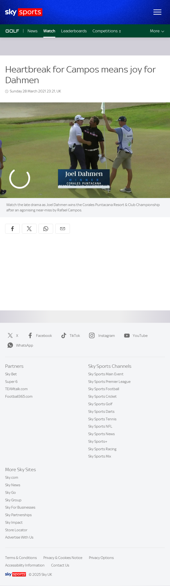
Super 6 (11, 381)
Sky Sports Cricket (102, 396)
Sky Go (10, 492)
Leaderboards (74, 30)
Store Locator (16, 530)
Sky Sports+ (97, 441)
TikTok (69, 335)
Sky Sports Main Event (105, 374)
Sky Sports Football (103, 389)
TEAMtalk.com (16, 389)
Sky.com (11, 477)
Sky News (12, 485)
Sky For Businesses (20, 507)
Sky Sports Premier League (109, 381)
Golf (12, 31)
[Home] (23, 12)
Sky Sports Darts (101, 411)
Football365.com (19, 396)
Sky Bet (11, 374)
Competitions (107, 30)
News (33, 30)
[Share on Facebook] (12, 229)
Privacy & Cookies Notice (62, 558)
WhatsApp (19, 345)
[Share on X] (29, 229)
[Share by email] (62, 229)
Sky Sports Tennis (102, 419)
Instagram (101, 335)
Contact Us (60, 565)
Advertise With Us (19, 537)
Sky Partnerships (18, 515)
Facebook (38, 335)
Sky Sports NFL (100, 426)
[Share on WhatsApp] (45, 229)
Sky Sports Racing (102, 449)
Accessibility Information (25, 565)
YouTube (135, 335)
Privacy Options (101, 558)
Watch (49, 30)
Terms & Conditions (21, 558)
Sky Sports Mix (99, 456)
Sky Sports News (101, 434)
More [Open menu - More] (157, 31)
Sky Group (13, 500)
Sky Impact (14, 522)
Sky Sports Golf (100, 404)
